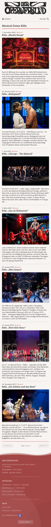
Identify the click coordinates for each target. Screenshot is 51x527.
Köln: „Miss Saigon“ (12, 269)
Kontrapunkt (20, 494)
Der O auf (10, 515)
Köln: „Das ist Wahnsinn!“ (15, 211)
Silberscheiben (7, 491)
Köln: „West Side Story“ (14, 328)
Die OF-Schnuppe (8, 494)
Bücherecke (21, 488)
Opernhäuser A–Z (8, 488)
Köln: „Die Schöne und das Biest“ (19, 387)
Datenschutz (16, 510)
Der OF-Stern (19, 491)
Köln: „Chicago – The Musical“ (17, 154)
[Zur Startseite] (25, 8)
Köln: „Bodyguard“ (11, 94)
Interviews (25, 485)
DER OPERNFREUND (10, 460)
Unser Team (6, 507)
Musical (20, 32)
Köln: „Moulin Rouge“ (13, 35)
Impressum (6, 510)
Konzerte (16, 485)
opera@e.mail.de (15, 472)
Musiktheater (7, 485)
